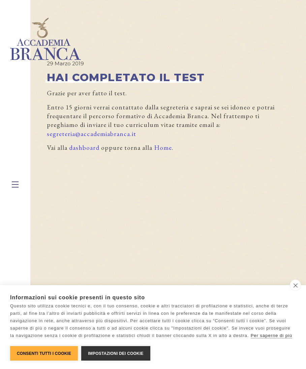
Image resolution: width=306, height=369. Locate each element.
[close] (295, 285)
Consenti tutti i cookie (44, 353)
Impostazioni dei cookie (115, 353)
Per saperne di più (272, 335)
